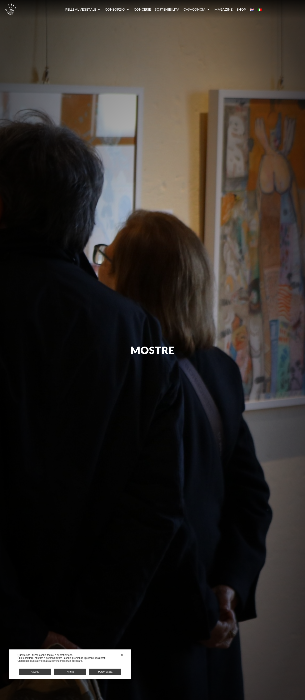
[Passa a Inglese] (252, 9)
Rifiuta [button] (70, 671)
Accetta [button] (35, 671)
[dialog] (70, 664)
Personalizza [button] (105, 671)
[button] (83, 9)
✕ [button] (122, 655)
